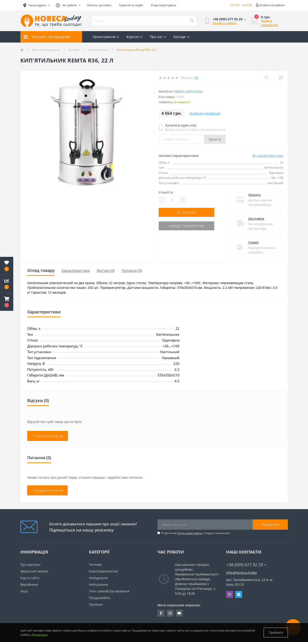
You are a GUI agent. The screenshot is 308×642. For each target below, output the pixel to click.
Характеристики (76, 270)
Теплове (73, 50)
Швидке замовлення (186, 226)
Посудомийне (99, 598)
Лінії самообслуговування (109, 591)
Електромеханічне (103, 571)
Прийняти (275, 632)
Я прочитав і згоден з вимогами (195, 533)
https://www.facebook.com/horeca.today (161, 613)
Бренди (181, 37)
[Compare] (280, 77)
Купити (215, 139)
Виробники (29, 584)
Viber (229, 594)
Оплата (254, 195)
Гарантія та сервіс (131, 5)
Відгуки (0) (106, 270)
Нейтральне (98, 584)
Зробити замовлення (269, 23)
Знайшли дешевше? (205, 113)
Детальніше (39, 635)
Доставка (256, 218)
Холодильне (98, 578)
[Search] (191, 20)
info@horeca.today (241, 572)
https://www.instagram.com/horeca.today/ (170, 613)
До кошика (186, 212)
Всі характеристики (267, 155)
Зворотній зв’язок (34, 571)
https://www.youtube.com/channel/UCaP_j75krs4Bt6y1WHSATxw (179, 613)
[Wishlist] (266, 77)
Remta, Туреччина (188, 91)
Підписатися (270, 524)
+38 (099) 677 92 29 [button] (246, 564)
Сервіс (253, 242)
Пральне (96, 604)
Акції (24, 591)
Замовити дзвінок (224, 23)
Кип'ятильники (98, 50)
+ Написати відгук (47, 435)
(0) (196, 77)
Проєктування (106, 37)
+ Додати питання (47, 490)
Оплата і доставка (99, 5)
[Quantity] (172, 199)
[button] (6, 302)
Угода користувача (163, 5)
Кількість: (166, 192)
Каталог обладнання (46, 50)
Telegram (238, 594)
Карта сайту (29, 578)
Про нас (158, 37)
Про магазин (30, 564)
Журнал (134, 37)
